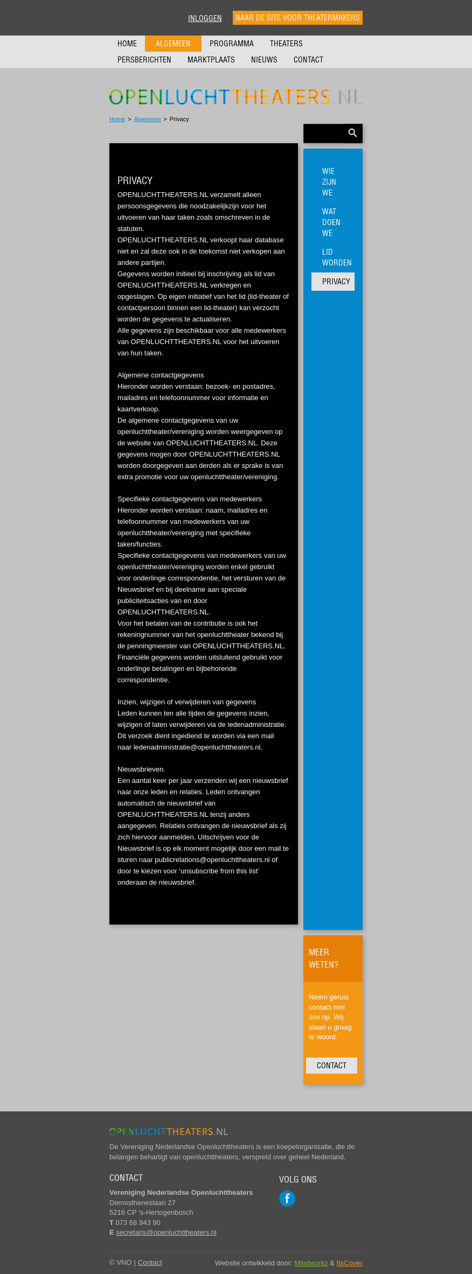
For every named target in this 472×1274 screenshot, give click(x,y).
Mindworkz (311, 1263)
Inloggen (205, 18)
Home (127, 43)
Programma (232, 43)
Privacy (336, 281)
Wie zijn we (329, 182)
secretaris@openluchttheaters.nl (166, 1232)
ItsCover (350, 1263)
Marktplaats (211, 60)
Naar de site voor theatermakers (297, 18)
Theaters (286, 43)
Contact (308, 60)
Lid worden (337, 257)
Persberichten (144, 60)
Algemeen (173, 43)
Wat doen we (331, 222)
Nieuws (264, 60)
